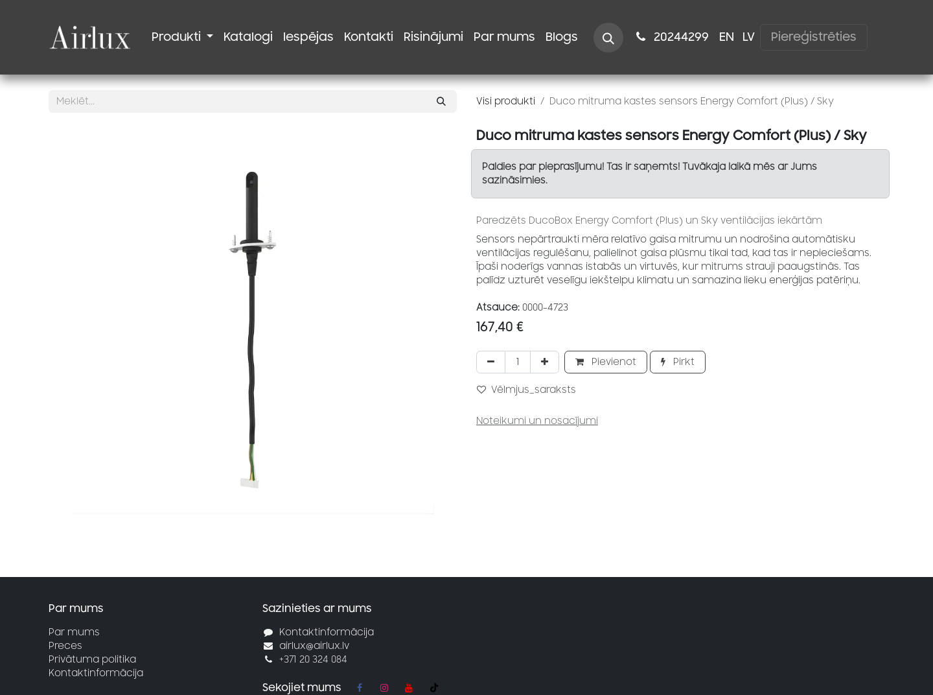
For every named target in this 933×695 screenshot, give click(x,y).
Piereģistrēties (814, 37)
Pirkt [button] (678, 362)
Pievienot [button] (605, 362)
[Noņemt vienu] (490, 362)
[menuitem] (182, 37)
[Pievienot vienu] (544, 362)
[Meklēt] (441, 101)
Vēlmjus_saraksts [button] (526, 389)
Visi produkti (505, 101)
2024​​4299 (671, 37)
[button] (608, 38)
